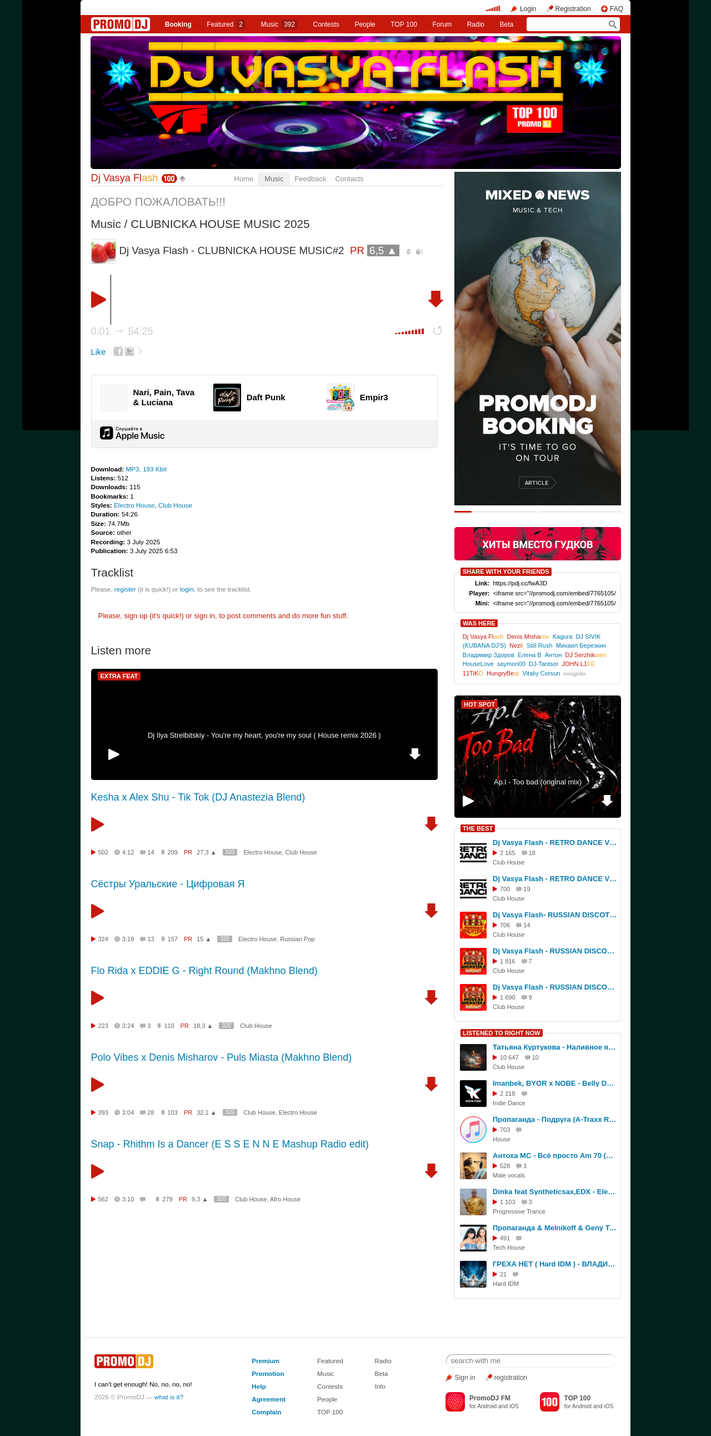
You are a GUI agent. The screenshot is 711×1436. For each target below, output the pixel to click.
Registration (573, 9)
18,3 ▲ (203, 1025)
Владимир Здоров (488, 655)
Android (487, 1406)
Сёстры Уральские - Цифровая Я (168, 884)
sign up (135, 616)
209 (173, 852)
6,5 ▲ (383, 250)
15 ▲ (204, 939)
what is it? (168, 1396)
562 (103, 1199)
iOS (514, 1406)
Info (379, 1386)
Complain (266, 1411)
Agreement (269, 1399)
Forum (442, 24)
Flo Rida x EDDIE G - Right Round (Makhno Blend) (204, 970)
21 (503, 1274)
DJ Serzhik (586, 655)
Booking (178, 24)
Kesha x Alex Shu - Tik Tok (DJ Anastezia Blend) (198, 797)
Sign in (465, 1377)
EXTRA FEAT (119, 676)
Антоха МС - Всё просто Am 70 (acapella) (555, 1155)
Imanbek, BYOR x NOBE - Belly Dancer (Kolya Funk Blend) (555, 1083)
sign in (205, 616)
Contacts (349, 179)
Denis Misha (528, 636)
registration (510, 1377)
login (187, 589)
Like (98, 351)
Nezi (516, 645)
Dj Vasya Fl (124, 177)
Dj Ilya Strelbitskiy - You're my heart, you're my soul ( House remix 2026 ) (264, 735)
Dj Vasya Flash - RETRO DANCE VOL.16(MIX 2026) (555, 878)
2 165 (507, 852)
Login (528, 9)
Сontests (326, 24)
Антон (553, 655)
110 (169, 1025)
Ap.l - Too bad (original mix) (538, 782)
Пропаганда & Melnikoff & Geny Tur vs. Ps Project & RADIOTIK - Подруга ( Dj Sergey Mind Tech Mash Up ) (555, 1227)
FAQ (616, 9)
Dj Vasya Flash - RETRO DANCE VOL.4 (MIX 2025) (555, 842)
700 (505, 889)
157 (173, 939)
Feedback (310, 179)
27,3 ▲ (206, 852)
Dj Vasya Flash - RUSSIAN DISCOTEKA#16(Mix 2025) (555, 951)
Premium (265, 1360)
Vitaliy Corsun (541, 673)
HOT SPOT (479, 704)
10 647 (509, 1057)
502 (103, 852)
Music (279, 24)
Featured (226, 24)
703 (505, 1129)
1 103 (507, 1202)
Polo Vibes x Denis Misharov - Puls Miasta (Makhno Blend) (221, 1057)
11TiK (473, 673)
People (364, 24)
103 (173, 1112)
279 (167, 1199)
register (125, 589)
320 (230, 851)
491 (505, 1238)
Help (259, 1386)
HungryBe (503, 673)
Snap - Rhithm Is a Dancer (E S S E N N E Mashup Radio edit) (230, 1144)
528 (505, 1165)
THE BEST (478, 828)
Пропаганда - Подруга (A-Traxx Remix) (555, 1119)
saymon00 (511, 663)
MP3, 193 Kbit (146, 469)
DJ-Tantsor (543, 663)
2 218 (507, 1093)
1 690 (507, 997)
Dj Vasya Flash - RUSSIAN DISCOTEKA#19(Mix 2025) (555, 987)
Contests (330, 1386)
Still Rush (540, 645)
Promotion (268, 1373)
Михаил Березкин (581, 645)
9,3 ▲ (200, 1199)
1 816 (507, 961)
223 (103, 1025)
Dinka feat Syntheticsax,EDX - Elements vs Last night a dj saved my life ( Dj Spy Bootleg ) (555, 1191)
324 (103, 939)
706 (505, 925)
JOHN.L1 (578, 663)
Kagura (563, 636)
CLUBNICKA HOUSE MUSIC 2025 (220, 223)
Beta (507, 24)
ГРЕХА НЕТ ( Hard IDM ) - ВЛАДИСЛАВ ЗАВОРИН (555, 1264)
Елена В (530, 655)
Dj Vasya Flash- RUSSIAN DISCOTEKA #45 (555, 914)
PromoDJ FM (489, 1398)
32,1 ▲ (206, 1112)
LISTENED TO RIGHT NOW (501, 1033)
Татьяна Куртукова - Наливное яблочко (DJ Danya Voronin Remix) (555, 1047)
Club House (175, 505)
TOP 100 (403, 24)
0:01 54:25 (122, 331)
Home (244, 179)
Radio (475, 24)
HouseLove (478, 663)
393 (103, 1112)
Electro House (134, 505)
